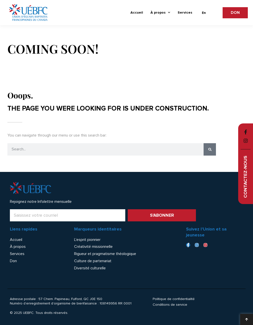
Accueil (136, 12)
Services (185, 12)
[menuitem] (203, 13)
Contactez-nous (245, 177)
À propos (160, 12)
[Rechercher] (210, 149)
